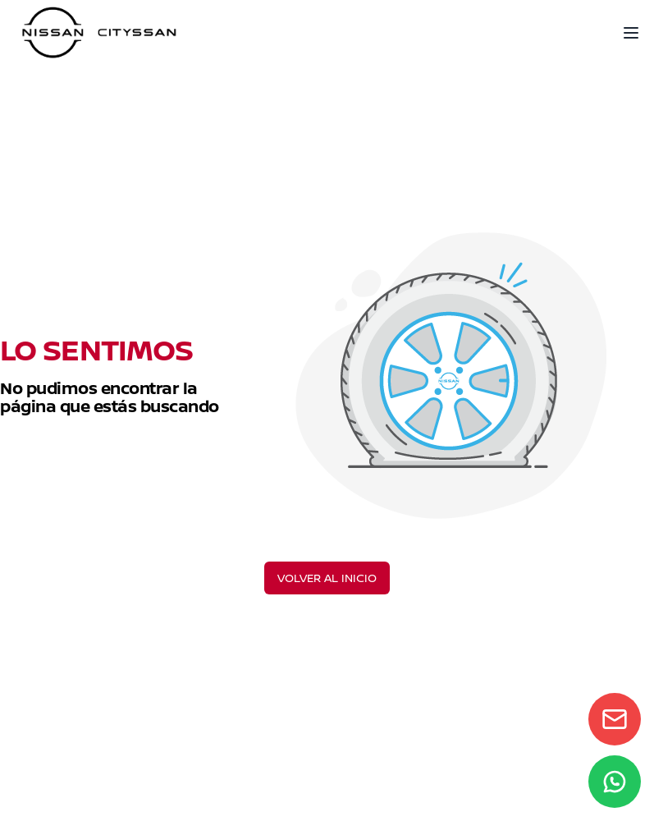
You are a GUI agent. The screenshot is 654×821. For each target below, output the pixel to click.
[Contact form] (614, 719)
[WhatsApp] (614, 781)
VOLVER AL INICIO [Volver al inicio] (327, 577)
